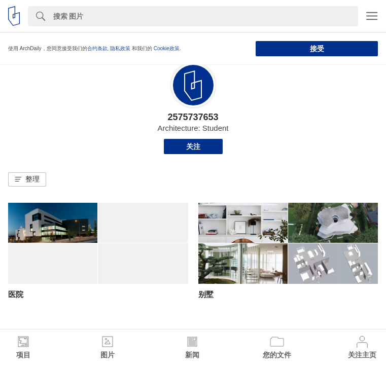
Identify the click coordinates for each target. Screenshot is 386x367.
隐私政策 (120, 48)
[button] (27, 179)
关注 (193, 146)
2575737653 (192, 117)
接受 (317, 49)
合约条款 (97, 48)
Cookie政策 (167, 48)
